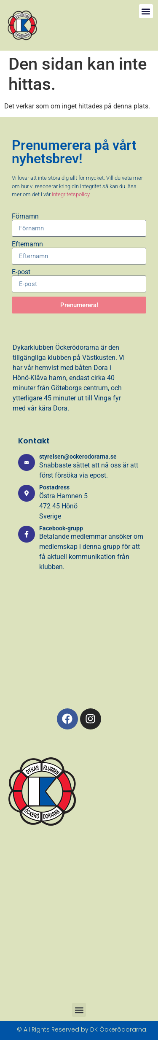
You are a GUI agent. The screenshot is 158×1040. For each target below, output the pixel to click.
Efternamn (27, 244)
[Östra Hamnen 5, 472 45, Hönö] (79, 648)
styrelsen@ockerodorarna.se (78, 456)
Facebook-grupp (61, 528)
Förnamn (25, 216)
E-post (21, 272)
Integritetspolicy (70, 194)
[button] (146, 11)
